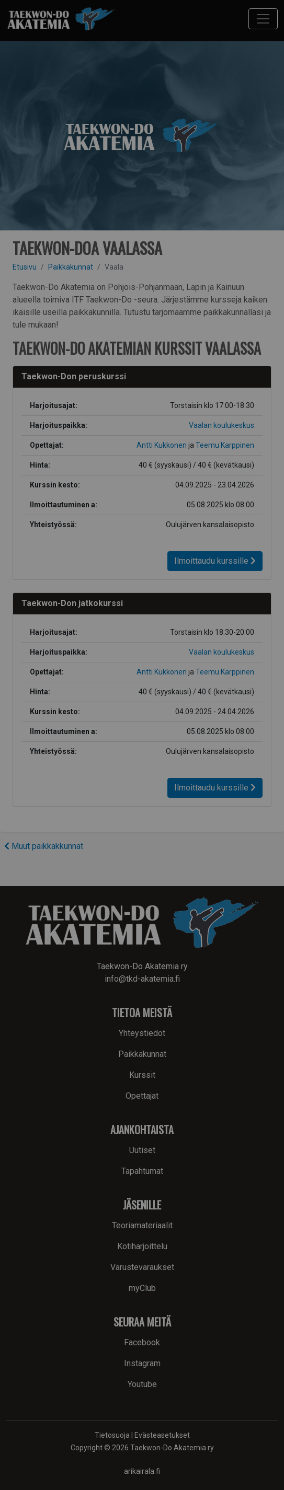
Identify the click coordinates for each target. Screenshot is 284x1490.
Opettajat (142, 1096)
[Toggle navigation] (263, 18)
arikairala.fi (142, 1471)
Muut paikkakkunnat (43, 846)
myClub (142, 1288)
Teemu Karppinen (225, 445)
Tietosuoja (112, 1435)
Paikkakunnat (70, 267)
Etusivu (25, 267)
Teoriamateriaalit (142, 1225)
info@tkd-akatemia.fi (142, 979)
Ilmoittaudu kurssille (215, 561)
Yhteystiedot (142, 1033)
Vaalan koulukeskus (221, 425)
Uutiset (142, 1150)
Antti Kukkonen (162, 445)
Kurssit (142, 1075)
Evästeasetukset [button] (162, 1435)
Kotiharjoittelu (142, 1246)
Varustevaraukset (142, 1267)
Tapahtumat (142, 1171)
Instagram (142, 1363)
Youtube (142, 1384)
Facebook (142, 1342)
